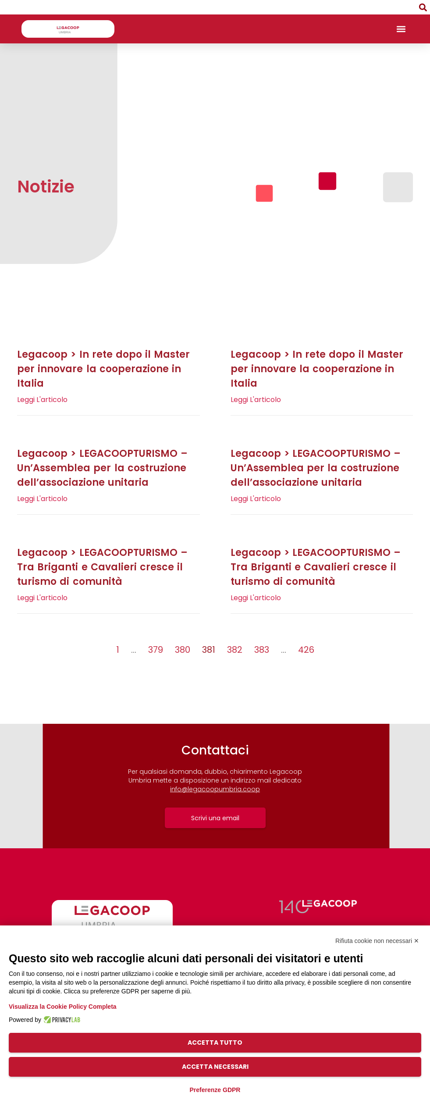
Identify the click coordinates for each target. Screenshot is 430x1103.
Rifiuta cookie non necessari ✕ (377, 940)
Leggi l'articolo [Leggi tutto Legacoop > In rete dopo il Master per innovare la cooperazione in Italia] (42, 400)
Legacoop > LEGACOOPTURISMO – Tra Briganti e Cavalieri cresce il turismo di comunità (102, 567)
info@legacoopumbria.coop (215, 789)
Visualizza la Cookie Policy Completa (63, 1006)
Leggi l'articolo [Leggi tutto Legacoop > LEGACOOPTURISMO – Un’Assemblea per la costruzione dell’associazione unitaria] (42, 499)
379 (155, 650)
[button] (423, 7)
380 (182, 650)
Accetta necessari (215, 1066)
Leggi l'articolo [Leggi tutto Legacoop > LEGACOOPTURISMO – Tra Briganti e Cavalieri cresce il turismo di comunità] (42, 598)
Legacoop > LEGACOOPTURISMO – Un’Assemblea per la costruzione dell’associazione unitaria (102, 468)
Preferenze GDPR (215, 1089)
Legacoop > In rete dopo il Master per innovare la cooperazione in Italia (103, 369)
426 (306, 650)
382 (234, 650)
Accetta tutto (215, 1042)
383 (261, 650)
